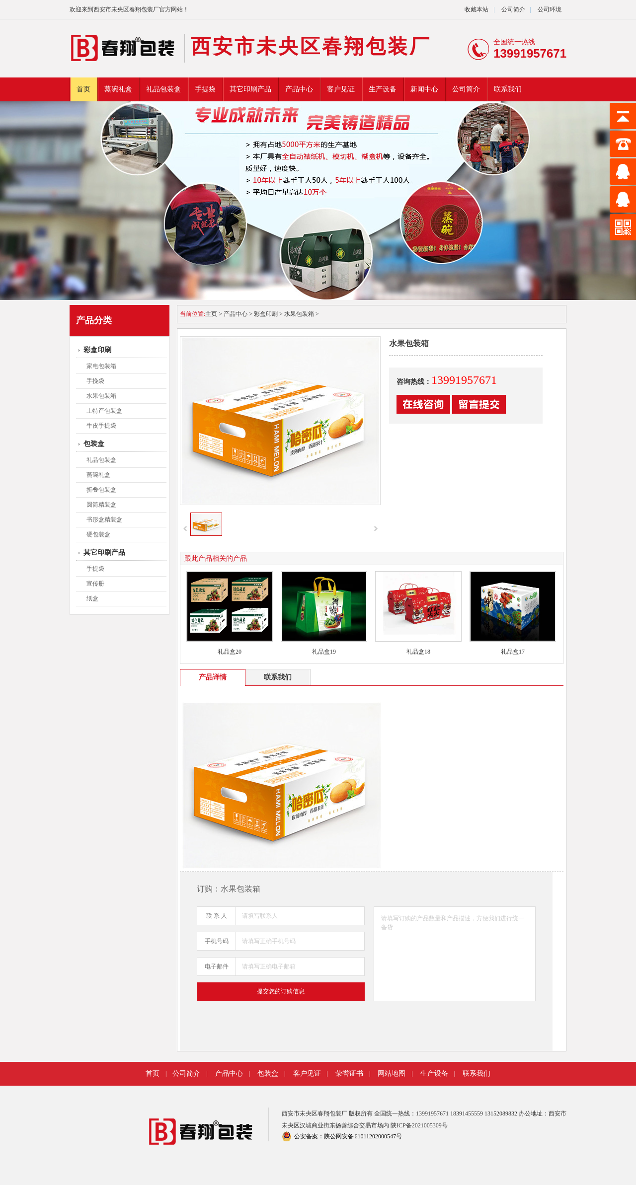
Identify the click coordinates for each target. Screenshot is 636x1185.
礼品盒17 (513, 651)
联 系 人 (216, 915)
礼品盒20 (229, 651)
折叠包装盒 (101, 489)
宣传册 (95, 583)
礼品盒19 (324, 651)
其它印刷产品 (250, 89)
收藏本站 (476, 9)
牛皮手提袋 (101, 425)
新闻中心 (424, 89)
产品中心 (299, 89)
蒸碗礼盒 (118, 89)
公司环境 (549, 9)
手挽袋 (95, 380)
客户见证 (341, 89)
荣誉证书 (349, 1073)
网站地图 (391, 1073)
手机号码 (217, 941)
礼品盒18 (418, 651)
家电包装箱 (101, 366)
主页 (211, 313)
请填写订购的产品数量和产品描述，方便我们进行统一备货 (455, 953)
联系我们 (508, 89)
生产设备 (383, 89)
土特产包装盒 (104, 410)
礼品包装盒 (163, 89)
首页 (83, 89)
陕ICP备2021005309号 (419, 1125)
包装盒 (93, 443)
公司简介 (512, 9)
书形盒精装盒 (104, 519)
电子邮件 (217, 966)
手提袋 (205, 89)
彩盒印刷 (97, 350)
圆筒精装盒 (101, 504)
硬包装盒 (98, 534)
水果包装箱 (101, 395)
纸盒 (92, 598)
